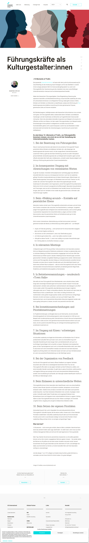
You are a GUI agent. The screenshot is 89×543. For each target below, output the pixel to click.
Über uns (18, 4)
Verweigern (60, 532)
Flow (79, 103)
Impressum (10, 540)
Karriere (47, 512)
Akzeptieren (42, 532)
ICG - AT (10, 5)
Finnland (9, 525)
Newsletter (25, 482)
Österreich (10, 518)
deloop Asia (29, 523)
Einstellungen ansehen (78, 532)
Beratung (26, 4)
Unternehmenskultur (46, 82)
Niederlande (10, 527)
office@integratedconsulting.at (71, 527)
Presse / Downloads (50, 525)
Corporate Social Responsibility (52, 520)
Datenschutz (5, 540)
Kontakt (76, 4)
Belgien (9, 520)
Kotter (28, 514)
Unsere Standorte (11, 512)
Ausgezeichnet (49, 527)
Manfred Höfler (14, 90)
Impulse (45, 4)
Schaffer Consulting (31, 516)
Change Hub (36, 4)
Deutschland (10, 523)
